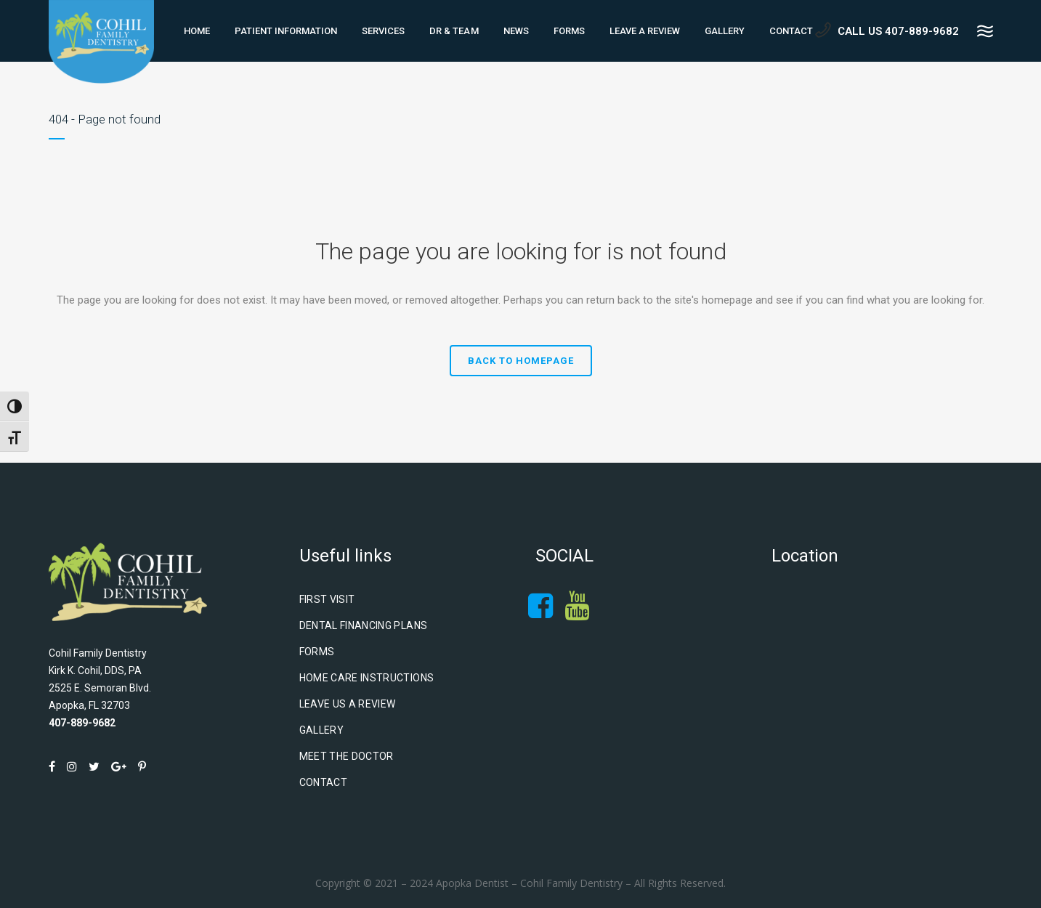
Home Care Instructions (366, 678)
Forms (317, 651)
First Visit (327, 599)
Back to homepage (521, 360)
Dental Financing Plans (363, 625)
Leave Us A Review (347, 704)
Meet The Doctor (346, 756)
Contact (323, 782)
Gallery (321, 730)
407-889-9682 (82, 723)
